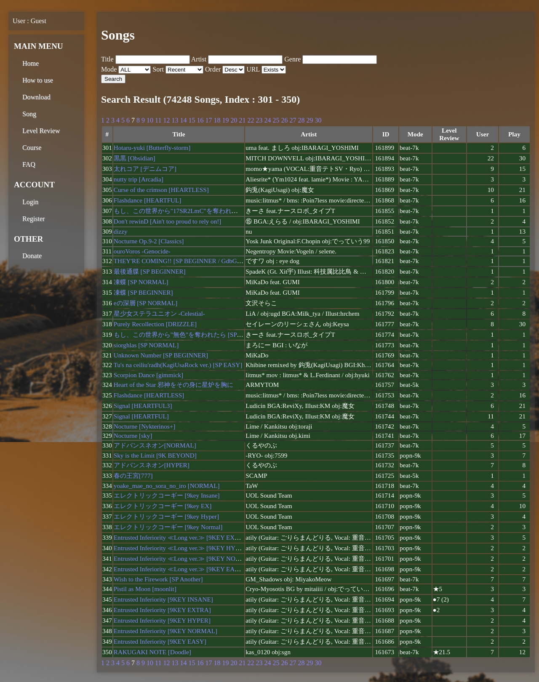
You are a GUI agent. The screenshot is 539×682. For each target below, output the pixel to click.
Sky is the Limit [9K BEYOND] (155, 455)
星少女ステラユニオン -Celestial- (159, 313)
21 (242, 120)
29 (309, 120)
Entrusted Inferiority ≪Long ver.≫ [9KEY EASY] (179, 569)
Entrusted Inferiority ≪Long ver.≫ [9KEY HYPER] (181, 547)
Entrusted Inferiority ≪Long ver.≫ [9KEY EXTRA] (182, 537)
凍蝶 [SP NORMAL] (141, 281)
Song (29, 113)
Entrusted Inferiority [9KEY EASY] (160, 641)
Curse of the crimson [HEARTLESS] (161, 189)
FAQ (28, 164)
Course (31, 147)
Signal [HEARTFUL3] (143, 405)
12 (166, 120)
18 (216, 120)
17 (208, 120)
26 (284, 120)
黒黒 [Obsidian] (134, 158)
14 (183, 120)
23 (259, 120)
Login (30, 201)
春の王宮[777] (133, 475)
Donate (32, 255)
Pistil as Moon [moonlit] (145, 588)
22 (250, 120)
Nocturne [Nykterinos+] (144, 426)
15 (191, 120)
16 (200, 120)
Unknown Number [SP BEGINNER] (161, 355)
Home (30, 63)
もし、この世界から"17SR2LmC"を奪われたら (179, 210)
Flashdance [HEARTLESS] (149, 395)
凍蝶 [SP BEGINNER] (143, 292)
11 (158, 120)
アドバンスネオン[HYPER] (151, 465)
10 (150, 120)
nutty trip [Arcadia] (138, 179)
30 (318, 120)
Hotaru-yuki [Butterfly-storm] (152, 147)
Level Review (41, 130)
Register (33, 218)
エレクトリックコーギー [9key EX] (162, 505)
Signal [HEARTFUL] (141, 416)
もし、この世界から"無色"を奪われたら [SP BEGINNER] (193, 334)
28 (301, 120)
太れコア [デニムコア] (145, 168)
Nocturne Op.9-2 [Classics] (149, 241)
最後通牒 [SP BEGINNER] (150, 271)
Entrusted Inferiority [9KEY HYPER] (162, 620)
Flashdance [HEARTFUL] (147, 200)
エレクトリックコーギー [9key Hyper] (166, 516)
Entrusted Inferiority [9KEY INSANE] (163, 599)
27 (292, 120)
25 (275, 120)
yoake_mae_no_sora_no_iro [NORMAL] (167, 485)
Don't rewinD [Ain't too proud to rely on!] (167, 221)
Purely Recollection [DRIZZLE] (155, 324)
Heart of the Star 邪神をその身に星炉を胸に (174, 384)
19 (225, 120)
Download (36, 97)
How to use (37, 80)
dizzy (121, 231)
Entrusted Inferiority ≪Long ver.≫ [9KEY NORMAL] (185, 558)
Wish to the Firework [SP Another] (158, 579)
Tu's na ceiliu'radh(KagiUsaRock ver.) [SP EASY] (178, 364)
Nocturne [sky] (133, 435)
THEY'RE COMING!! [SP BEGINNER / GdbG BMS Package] (195, 260)
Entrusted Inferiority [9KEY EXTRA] (162, 609)
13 (174, 120)
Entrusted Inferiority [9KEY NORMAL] (165, 630)
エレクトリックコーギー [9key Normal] (168, 526)
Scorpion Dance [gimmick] (148, 374)
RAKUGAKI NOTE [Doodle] (152, 651)
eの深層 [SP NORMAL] (146, 302)
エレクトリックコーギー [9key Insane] (167, 495)
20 (233, 120)
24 (267, 120)
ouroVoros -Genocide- (142, 251)
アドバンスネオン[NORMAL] (155, 445)
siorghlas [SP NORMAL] (146, 345)
